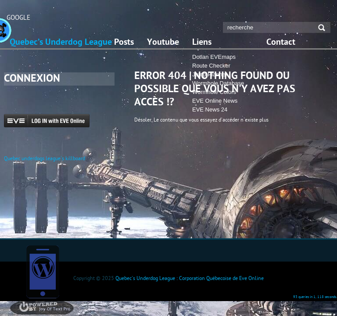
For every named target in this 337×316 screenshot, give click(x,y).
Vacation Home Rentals (177, 284)
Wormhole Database (218, 83)
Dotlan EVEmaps (214, 57)
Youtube (163, 42)
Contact (280, 42)
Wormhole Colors (214, 92)
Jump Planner (209, 74)
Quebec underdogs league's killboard (44, 158)
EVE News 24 (209, 109)
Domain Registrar (105, 284)
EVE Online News (214, 100)
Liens (202, 42)
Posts (124, 42)
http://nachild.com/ (226, 284)
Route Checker (211, 65)
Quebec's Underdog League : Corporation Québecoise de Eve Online (189, 278)
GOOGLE (18, 17)
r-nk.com (269, 284)
